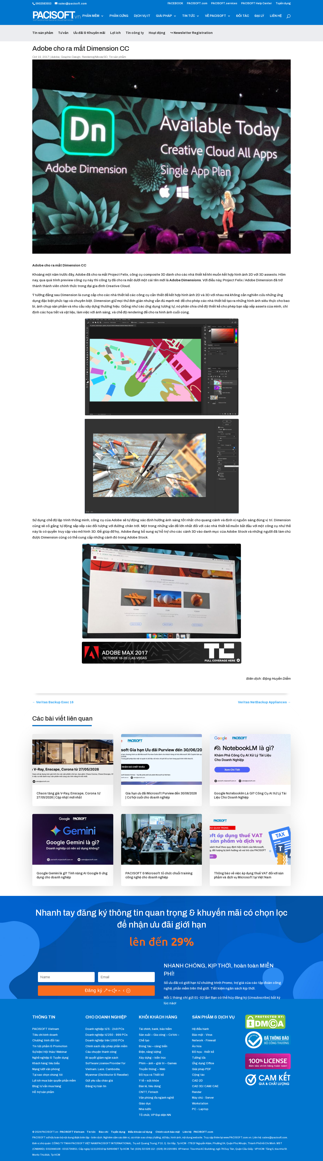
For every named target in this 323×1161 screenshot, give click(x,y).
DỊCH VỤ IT (142, 16)
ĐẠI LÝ (259, 16)
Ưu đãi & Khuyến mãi (89, 33)
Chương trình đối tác (45, 1040)
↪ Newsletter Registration (191, 33)
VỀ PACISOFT (215, 16)
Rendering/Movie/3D (95, 57)
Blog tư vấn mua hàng (46, 1086)
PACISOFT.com (197, 3)
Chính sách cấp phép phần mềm (106, 1046)
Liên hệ (187, 1131)
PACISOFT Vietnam (45, 1029)
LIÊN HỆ (276, 16)
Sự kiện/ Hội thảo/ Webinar (49, 1051)
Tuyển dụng (283, 3)
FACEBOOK (175, 3)
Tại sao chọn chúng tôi (47, 1074)
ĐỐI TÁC (242, 16)
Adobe (55, 57)
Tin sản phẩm (42, 33)
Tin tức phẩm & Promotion (49, 1046)
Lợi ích (115, 33)
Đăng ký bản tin (95, 1086)
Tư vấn (63, 33)
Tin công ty (135, 33)
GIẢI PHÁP (164, 16)
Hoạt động (157, 33)
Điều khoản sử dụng (140, 1131)
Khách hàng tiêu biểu (46, 1063)
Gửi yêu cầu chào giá (99, 1080)
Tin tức (91, 1131)
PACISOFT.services (224, 3)
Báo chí (103, 1131)
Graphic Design (71, 57)
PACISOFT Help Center (256, 3)
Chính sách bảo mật (167, 1131)
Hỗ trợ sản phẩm (43, 1092)
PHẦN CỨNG (118, 16)
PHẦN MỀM (90, 16)
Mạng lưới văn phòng (46, 1069)
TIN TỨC (188, 16)
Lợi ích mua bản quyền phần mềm (54, 1080)
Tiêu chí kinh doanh (45, 1034)
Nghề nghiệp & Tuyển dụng (50, 1057)
